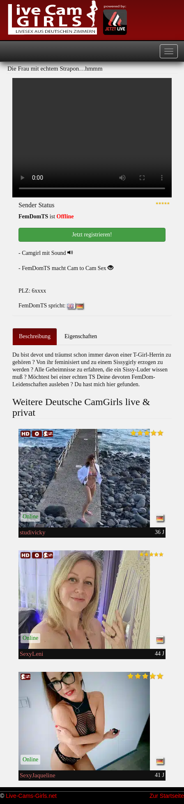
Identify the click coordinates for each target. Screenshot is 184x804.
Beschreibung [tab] (35, 336)
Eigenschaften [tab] (80, 336)
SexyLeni (32, 654)
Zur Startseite (167, 796)
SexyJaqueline (37, 775)
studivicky (33, 532)
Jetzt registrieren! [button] (92, 234)
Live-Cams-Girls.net (31, 796)
